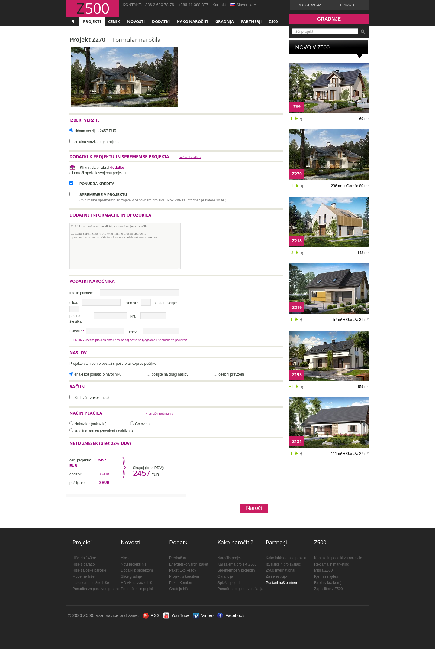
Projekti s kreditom (184, 576)
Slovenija (244, 4)
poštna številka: (75, 319)
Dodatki (161, 21)
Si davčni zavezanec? (91, 398)
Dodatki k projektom (137, 570)
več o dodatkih (190, 157)
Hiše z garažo (83, 564)
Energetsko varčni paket (188, 564)
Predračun (177, 558)
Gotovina (142, 424)
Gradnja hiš (178, 589)
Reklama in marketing (331, 564)
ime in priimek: (81, 293)
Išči (362, 31)
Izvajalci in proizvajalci (283, 564)
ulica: (73, 303)
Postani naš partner (281, 583)
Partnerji (251, 21)
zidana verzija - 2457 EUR (95, 131)
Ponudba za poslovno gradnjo (96, 589)
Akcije (125, 558)
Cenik (114, 21)
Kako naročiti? (235, 542)
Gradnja (224, 21)
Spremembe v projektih (236, 570)
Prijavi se (348, 5)
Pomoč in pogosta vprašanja (240, 589)
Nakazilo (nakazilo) (90, 424)
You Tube (180, 615)
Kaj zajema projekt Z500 (237, 564)
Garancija (225, 576)
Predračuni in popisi (137, 589)
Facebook (234, 615)
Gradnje (329, 18)
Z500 (273, 21)
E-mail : (76, 331)
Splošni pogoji (229, 583)
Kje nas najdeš (326, 576)
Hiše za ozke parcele (89, 570)
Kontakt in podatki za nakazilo (338, 558)
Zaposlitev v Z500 (328, 589)
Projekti (92, 21)
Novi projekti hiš (134, 564)
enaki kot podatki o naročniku (97, 374)
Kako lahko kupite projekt (286, 558)
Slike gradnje (131, 576)
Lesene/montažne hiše (90, 583)
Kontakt (219, 4)
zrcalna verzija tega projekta (96, 142)
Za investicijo (276, 576)
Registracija (309, 5)
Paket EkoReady (182, 570)
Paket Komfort (180, 583)
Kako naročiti (192, 21)
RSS (155, 615)
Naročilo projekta (231, 558)
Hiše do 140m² (84, 558)
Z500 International (280, 570)
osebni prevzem (231, 374)
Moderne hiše (83, 576)
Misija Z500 (323, 570)
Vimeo (207, 615)
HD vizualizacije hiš (136, 583)
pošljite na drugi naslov (169, 374)
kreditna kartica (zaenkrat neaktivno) (103, 431)
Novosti (136, 21)
